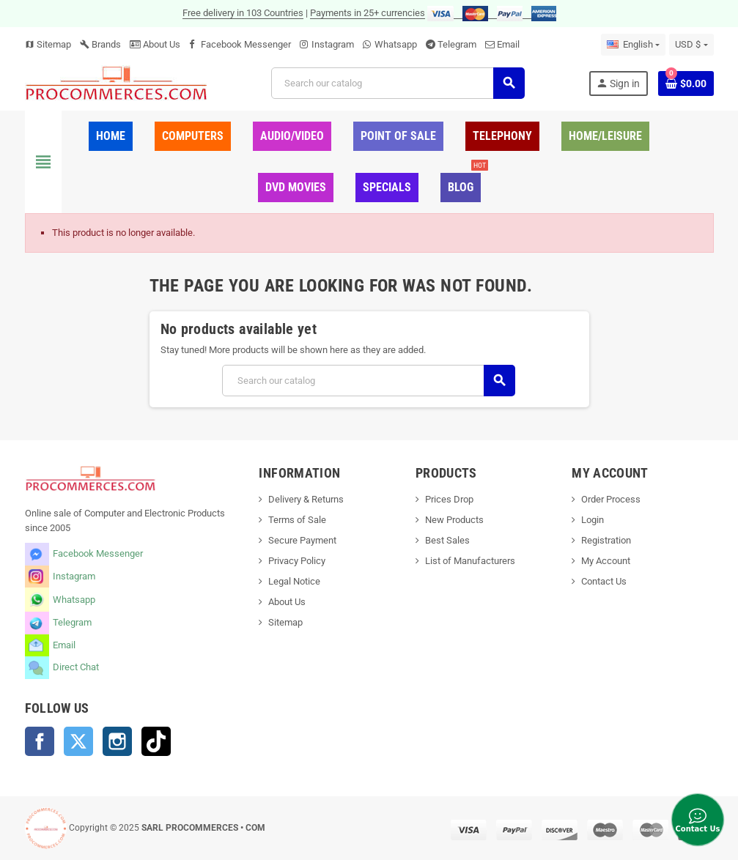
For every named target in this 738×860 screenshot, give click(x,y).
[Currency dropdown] (691, 45)
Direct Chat (76, 666)
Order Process (611, 499)
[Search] (397, 83)
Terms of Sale (297, 519)
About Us (155, 44)
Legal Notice (294, 581)
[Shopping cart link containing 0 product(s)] (686, 83)
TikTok (156, 741)
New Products (454, 519)
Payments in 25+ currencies (367, 12)
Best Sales (447, 540)
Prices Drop (449, 499)
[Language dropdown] (633, 45)
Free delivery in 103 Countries (242, 12)
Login (592, 519)
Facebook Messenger (246, 44)
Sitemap (48, 44)
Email (508, 44)
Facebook (39, 741)
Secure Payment (302, 540)
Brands (100, 44)
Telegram (457, 44)
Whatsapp (395, 44)
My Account (605, 560)
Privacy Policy (296, 560)
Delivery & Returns (306, 499)
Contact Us (604, 581)
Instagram (332, 44)
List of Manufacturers (470, 560)
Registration (606, 540)
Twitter (78, 741)
